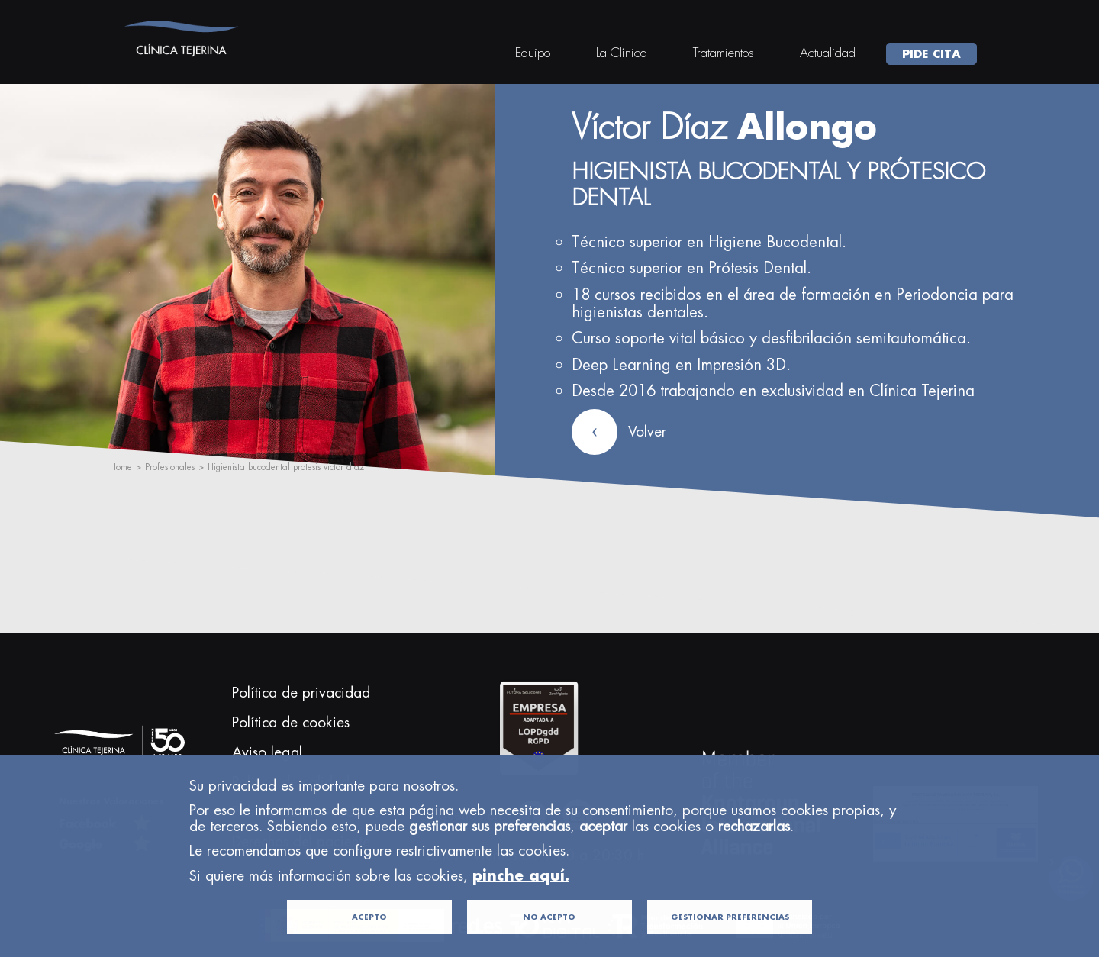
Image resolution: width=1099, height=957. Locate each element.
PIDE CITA (931, 53)
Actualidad (828, 52)
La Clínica (621, 52)
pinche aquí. (520, 898)
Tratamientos (723, 52)
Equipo (532, 52)
